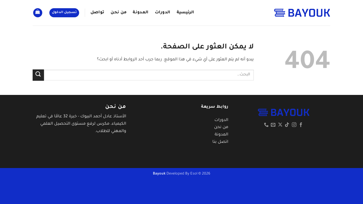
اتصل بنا (220, 142)
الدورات (162, 12)
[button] (64, 13)
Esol (193, 174)
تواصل (97, 12)
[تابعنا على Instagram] (294, 125)
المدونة (140, 12)
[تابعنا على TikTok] (287, 125)
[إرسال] (38, 74)
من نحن (118, 12)
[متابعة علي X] (280, 125)
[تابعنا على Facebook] (301, 125)
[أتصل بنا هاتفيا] (266, 125)
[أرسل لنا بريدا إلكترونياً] (273, 125)
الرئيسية (185, 12)
